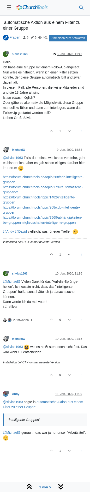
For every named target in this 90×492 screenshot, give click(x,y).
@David (21, 231)
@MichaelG (11, 281)
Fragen (15, 37)
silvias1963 (20, 54)
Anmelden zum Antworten (68, 38)
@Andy (8, 231)
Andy (15, 394)
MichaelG (18, 149)
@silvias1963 (13, 158)
